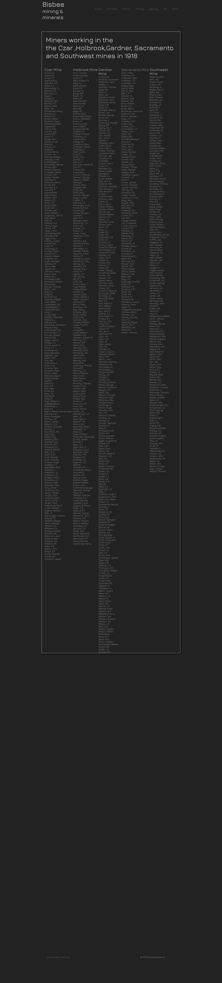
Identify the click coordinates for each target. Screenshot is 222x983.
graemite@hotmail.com (58, 957)
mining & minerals (52, 14)
